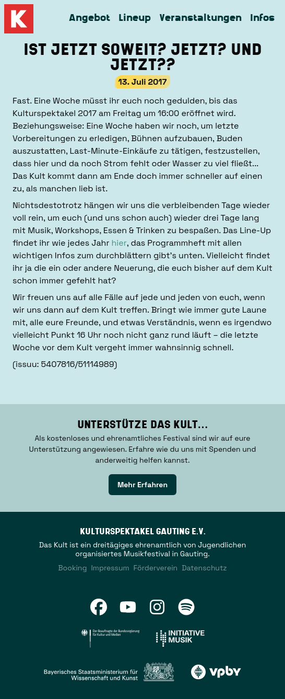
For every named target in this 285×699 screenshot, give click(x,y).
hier (119, 242)
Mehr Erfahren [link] (142, 484)
